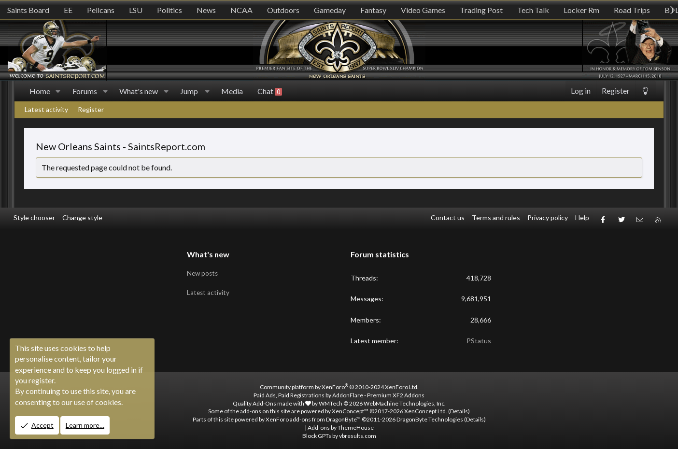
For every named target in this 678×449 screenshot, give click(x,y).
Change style (82, 217)
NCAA (241, 9)
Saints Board (28, 9)
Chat (269, 91)
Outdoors (283, 9)
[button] (58, 91)
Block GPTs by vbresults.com (339, 432)
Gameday (330, 9)
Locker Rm (581, 9)
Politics (169, 9)
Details (459, 408)
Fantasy (373, 9)
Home (39, 91)
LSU (135, 9)
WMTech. (382, 400)
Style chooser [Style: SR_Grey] (34, 217)
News (206, 9)
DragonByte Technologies (429, 417)
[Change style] (645, 91)
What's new (138, 91)
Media (232, 91)
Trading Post (481, 9)
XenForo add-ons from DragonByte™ (313, 417)
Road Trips (632, 9)
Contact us (448, 217)
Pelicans (100, 9)
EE (68, 9)
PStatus (478, 338)
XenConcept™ (350, 408)
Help (582, 217)
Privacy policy (547, 217)
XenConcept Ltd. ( (427, 408)
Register (91, 109)
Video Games (423, 9)
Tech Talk (533, 9)
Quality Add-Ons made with (272, 400)
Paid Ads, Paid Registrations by (339, 392)
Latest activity (46, 109)
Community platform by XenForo (339, 384)
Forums (84, 91)
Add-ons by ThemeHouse (341, 425)
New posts (203, 269)
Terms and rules (496, 217)
